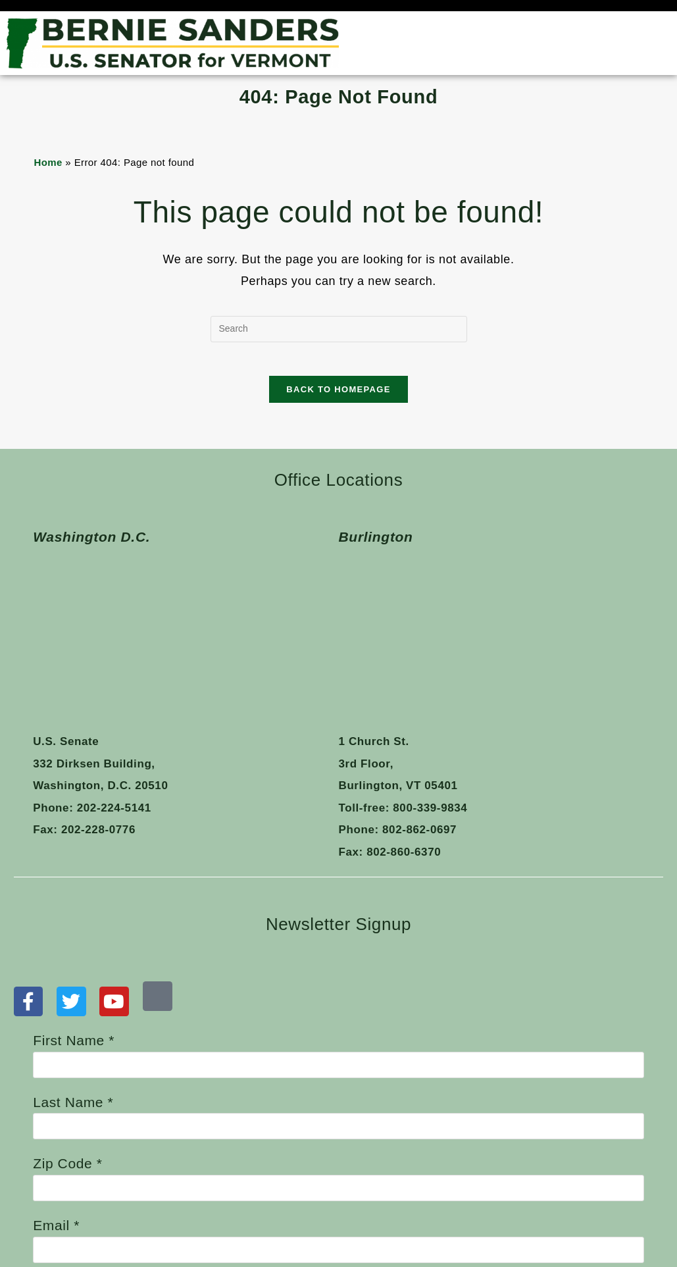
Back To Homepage (338, 395)
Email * (338, 1069)
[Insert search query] (339, 329)
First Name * (338, 885)
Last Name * (338, 946)
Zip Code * (338, 1008)
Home (48, 162)
